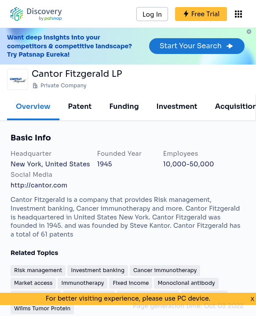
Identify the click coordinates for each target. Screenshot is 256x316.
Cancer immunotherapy (165, 270)
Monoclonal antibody (186, 283)
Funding (124, 106)
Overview (33, 106)
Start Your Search (197, 45)
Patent (80, 106)
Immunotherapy (82, 283)
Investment (177, 106)
